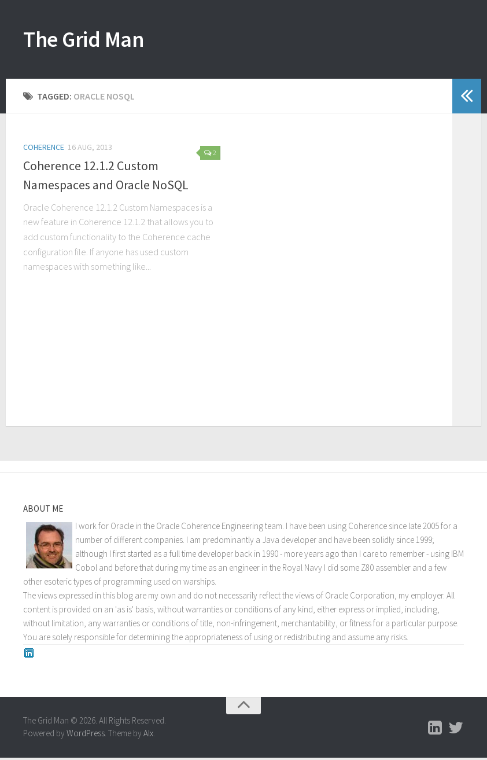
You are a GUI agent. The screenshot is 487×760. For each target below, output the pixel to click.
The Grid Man (91, 40)
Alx (148, 735)
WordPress (86, 735)
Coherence (43, 149)
